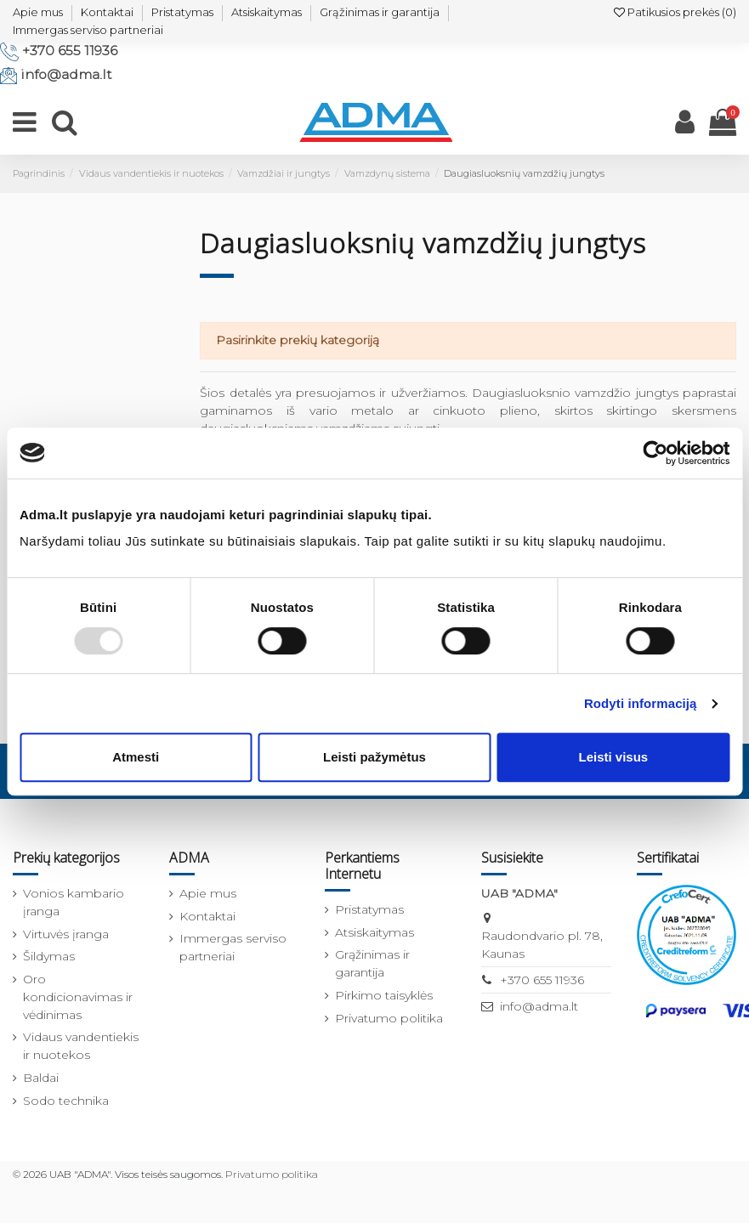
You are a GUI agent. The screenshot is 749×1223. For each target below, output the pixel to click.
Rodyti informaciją (640, 703)
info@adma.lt (66, 74)
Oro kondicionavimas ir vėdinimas (78, 996)
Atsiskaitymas (266, 12)
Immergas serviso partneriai (88, 30)
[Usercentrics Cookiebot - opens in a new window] (655, 453)
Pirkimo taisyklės (384, 995)
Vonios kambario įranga (73, 902)
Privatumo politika (389, 1018)
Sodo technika (66, 1100)
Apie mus (38, 12)
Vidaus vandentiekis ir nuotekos (81, 1045)
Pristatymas (182, 12)
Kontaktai (107, 12)
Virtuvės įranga (66, 934)
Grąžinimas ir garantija (380, 12)
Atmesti (135, 757)
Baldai (41, 1077)
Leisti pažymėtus (374, 757)
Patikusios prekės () (675, 12)
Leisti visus (613, 757)
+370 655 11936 (69, 50)
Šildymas (49, 956)
